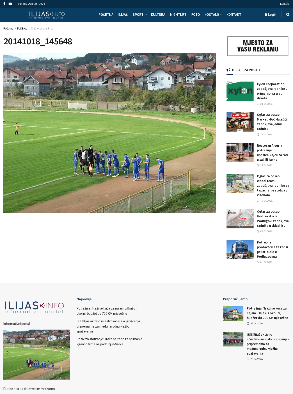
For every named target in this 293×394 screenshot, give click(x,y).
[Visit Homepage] (47, 14)
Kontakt (285, 3)
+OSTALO (212, 14)
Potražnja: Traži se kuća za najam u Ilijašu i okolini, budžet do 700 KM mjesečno (267, 313)
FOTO (195, 14)
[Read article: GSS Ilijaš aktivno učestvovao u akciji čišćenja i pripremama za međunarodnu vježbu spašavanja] (233, 339)
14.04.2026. (265, 165)
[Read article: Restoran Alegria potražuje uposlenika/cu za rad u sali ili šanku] (240, 152)
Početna (8, 28)
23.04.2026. (265, 134)
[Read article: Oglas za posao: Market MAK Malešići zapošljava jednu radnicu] (240, 122)
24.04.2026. (265, 103)
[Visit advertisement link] (258, 46)
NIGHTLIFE (178, 14)
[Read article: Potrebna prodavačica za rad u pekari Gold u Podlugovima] (240, 249)
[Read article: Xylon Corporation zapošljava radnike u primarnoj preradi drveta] (240, 91)
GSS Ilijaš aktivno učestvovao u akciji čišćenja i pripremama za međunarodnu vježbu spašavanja (109, 326)
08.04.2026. (265, 231)
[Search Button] (288, 15)
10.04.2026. (265, 200)
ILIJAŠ (123, 14)
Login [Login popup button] (271, 14)
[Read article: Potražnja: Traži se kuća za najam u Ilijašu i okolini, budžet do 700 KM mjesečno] (233, 313)
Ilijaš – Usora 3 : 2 (42, 28)
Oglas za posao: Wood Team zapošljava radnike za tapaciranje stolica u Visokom (273, 185)
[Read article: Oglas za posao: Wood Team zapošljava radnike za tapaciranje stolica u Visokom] (240, 183)
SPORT (138, 14)
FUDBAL (22, 28)
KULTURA (158, 14)
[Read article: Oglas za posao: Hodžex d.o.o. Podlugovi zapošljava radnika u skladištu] (240, 218)
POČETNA (105, 14)
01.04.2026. (265, 262)
